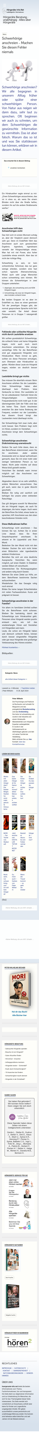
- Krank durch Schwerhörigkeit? (15, 1069)
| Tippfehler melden (28, 688)
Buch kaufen (9, 1277)
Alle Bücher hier (19, 1015)
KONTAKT (6, 1371)
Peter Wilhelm (17, 699)
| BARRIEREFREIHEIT (19, 1371)
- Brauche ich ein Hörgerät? (14, 1052)
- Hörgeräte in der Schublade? (15, 1079)
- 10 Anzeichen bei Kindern (14, 1072)
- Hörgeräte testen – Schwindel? (16, 1066)
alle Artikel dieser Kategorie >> (16, 679)
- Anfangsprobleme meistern (14, 1062)
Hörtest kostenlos (10, 647)
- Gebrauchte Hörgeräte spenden (16, 1049)
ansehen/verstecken (17, 168)
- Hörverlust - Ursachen (12, 1059)
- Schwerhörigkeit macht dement (16, 1076)
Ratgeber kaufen (10, 1315)
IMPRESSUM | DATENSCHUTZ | (15, 1368)
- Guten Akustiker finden (13, 1055)
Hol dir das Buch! (19, 1012)
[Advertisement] (19, 186)
